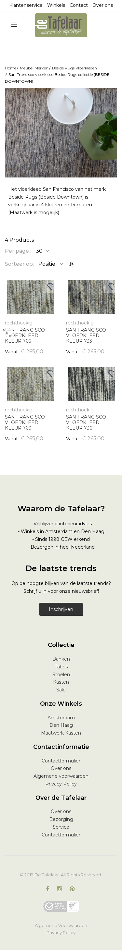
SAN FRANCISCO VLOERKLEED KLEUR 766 (25, 335)
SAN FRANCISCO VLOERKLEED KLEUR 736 (86, 422)
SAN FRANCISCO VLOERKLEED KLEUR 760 (25, 422)
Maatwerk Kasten (61, 733)
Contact (79, 5)
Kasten (61, 682)
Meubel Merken (34, 68)
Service (61, 827)
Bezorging (61, 819)
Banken (61, 659)
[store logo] (61, 25)
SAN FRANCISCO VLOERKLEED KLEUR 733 (86, 335)
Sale (61, 690)
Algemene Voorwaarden (61, 925)
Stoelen (61, 674)
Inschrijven (61, 609)
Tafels (61, 667)
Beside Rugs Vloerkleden (74, 68)
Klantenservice (26, 5)
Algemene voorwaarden (61, 776)
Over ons (102, 5)
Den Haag (61, 725)
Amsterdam (61, 718)
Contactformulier (61, 761)
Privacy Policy (61, 784)
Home (10, 68)
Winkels (56, 5)
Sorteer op (19, 264)
